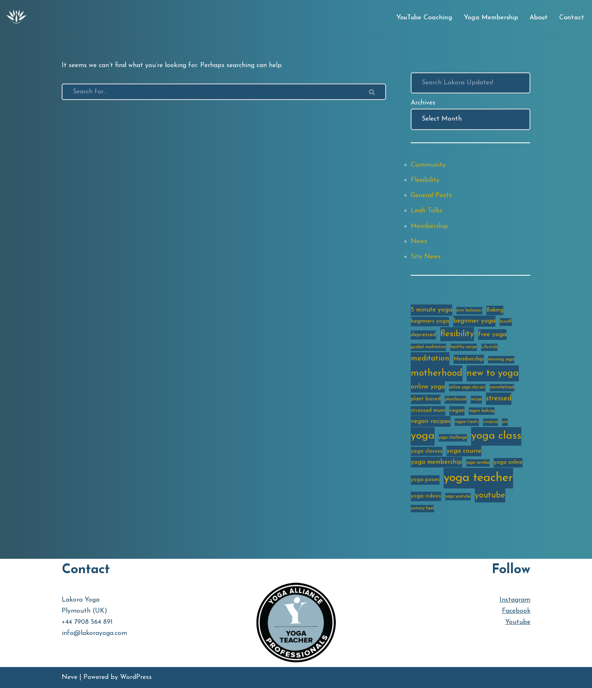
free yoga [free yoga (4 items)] (492, 334)
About (539, 17)
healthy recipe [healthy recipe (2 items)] (463, 347)
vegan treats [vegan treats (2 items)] (467, 422)
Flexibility (425, 180)
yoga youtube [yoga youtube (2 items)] (458, 496)
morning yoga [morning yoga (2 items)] (501, 359)
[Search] (210, 92)
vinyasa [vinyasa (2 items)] (490, 422)
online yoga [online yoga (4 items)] (428, 387)
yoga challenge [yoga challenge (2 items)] (453, 437)
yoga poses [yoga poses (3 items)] (425, 479)
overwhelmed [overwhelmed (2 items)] (502, 387)
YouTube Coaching (424, 17)
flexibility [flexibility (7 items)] (457, 334)
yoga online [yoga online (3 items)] (508, 462)
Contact (571, 17)
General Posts (431, 195)
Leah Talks (426, 210)
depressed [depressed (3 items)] (423, 334)
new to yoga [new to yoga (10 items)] (493, 373)
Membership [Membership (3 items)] (468, 359)
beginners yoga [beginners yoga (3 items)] (430, 321)
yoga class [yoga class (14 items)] (496, 436)
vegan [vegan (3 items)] (457, 410)
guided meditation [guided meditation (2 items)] (428, 347)
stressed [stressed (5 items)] (498, 398)
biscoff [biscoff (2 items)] (506, 321)
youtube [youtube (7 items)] (490, 495)
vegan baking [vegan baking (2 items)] (482, 411)
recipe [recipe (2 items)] (476, 399)
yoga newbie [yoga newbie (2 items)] (478, 462)
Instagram (515, 600)
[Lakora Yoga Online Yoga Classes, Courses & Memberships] (16, 17)
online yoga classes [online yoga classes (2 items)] (467, 387)
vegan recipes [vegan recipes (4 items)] (431, 421)
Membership (429, 226)
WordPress (136, 677)
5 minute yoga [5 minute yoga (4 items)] (431, 310)
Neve (69, 677)
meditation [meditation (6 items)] (430, 359)
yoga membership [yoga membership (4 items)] (436, 462)
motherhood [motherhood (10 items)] (436, 373)
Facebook (516, 611)
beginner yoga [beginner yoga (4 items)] (474, 321)
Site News (426, 256)
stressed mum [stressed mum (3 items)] (428, 410)
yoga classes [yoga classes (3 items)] (426, 451)
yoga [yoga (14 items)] (423, 436)
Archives (423, 103)
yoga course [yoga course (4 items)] (463, 451)
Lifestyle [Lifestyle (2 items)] (489, 347)
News (419, 241)
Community (428, 165)
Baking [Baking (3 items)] (494, 310)
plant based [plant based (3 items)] (426, 399)
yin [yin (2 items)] (505, 422)
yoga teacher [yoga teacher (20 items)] (478, 478)
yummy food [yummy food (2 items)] (422, 508)
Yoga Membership (491, 17)
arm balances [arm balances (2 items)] (469, 310)
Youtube (517, 622)
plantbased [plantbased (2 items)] (456, 399)
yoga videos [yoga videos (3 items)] (426, 496)
